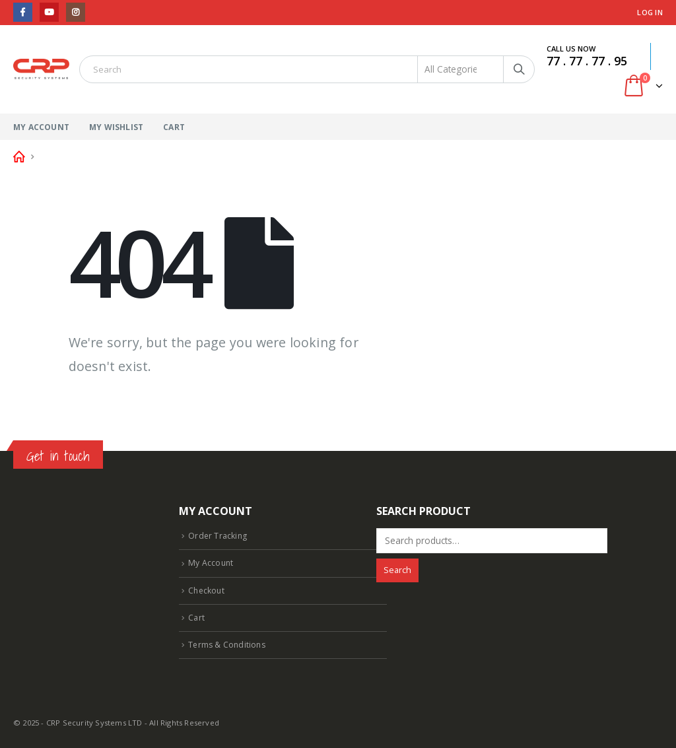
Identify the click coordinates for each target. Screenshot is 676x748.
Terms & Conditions (228, 644)
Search (397, 570)
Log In (650, 12)
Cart (174, 127)
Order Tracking (218, 535)
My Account (41, 127)
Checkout (207, 589)
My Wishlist (116, 127)
